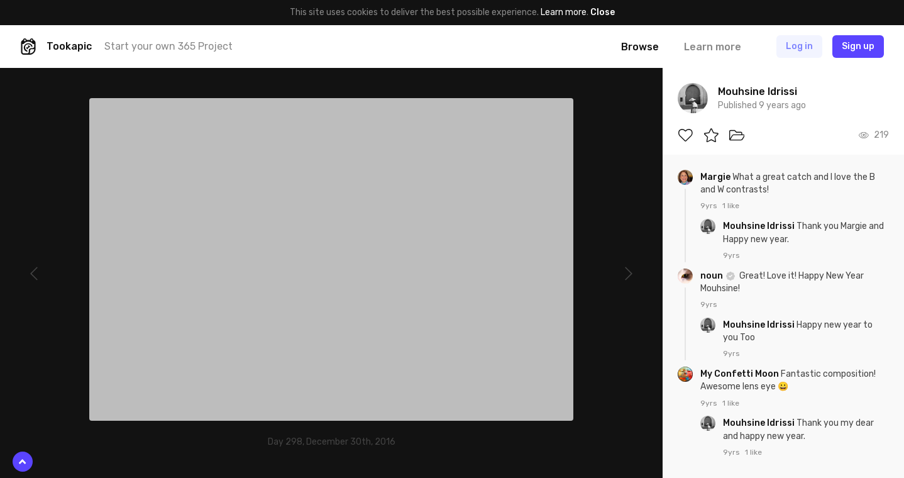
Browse (640, 47)
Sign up (858, 46)
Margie (716, 177)
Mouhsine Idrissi (760, 226)
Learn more (564, 12)
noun (712, 275)
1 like (730, 205)
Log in (799, 46)
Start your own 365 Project (168, 46)
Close (602, 12)
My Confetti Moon (740, 374)
